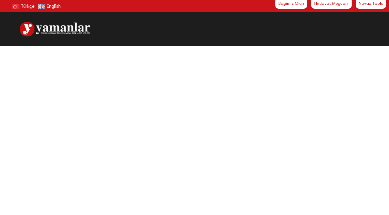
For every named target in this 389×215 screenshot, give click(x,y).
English (49, 6)
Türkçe (23, 6)
